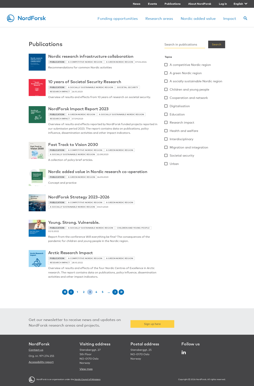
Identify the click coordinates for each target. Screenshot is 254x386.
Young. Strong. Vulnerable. (73, 222)
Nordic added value (198, 18)
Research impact (182, 122)
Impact (229, 18)
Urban (174, 164)
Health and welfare (184, 131)
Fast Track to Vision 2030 (73, 144)
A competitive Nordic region (190, 65)
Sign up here (152, 324)
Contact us (36, 349)
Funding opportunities (118, 18)
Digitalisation (180, 106)
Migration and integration (189, 147)
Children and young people (189, 89)
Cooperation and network (189, 98)
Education (177, 114)
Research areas (159, 18)
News (136, 3)
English (238, 3)
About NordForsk (199, 3)
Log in (223, 3)
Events (152, 3)
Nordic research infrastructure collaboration (91, 56)
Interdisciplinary (181, 139)
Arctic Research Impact (70, 252)
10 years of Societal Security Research (84, 81)
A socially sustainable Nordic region (196, 81)
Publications (173, 3)
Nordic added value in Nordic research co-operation (97, 171)
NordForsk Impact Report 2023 (78, 108)
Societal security (182, 155)
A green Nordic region (186, 73)
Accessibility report (41, 362)
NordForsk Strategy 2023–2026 (78, 197)
